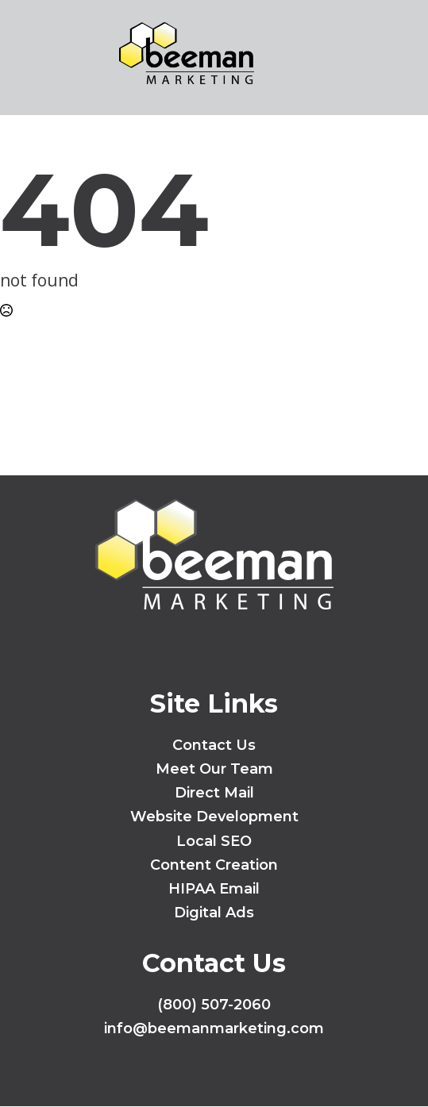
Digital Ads (214, 912)
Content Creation (214, 865)
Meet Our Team (214, 769)
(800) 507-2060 (214, 1004)
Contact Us (214, 745)
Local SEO (214, 841)
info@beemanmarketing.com (214, 1028)
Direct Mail (214, 792)
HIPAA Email (214, 889)
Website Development (214, 816)
